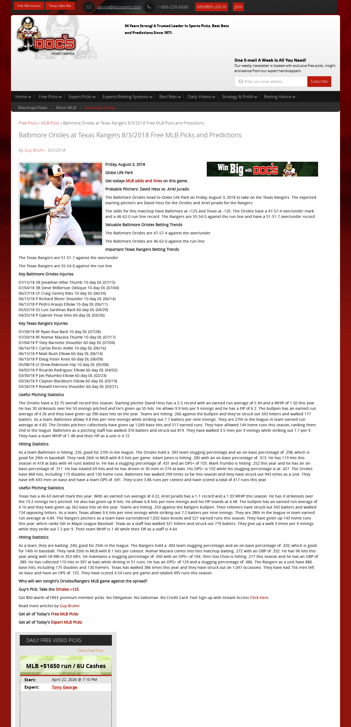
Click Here (55, 676)
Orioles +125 (67, 662)
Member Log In (229, 5)
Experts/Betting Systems (127, 61)
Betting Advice (279, 61)
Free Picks (50, 61)
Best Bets (170, 61)
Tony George (283, 127)
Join (255, 5)
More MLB (66, 72)
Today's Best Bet (70, 6)
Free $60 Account (32, 6)
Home (23, 61)
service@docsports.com (129, 6)
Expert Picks (82, 61)
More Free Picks (315, 91)
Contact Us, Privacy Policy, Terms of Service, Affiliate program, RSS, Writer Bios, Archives (208, 720)
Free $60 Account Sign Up (285, 192)
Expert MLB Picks (66, 701)
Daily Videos (201, 61)
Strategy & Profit (239, 61)
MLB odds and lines (144, 172)
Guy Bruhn (34, 122)
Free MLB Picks (64, 692)
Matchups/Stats (32, 72)
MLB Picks (50, 87)
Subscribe (319, 41)
